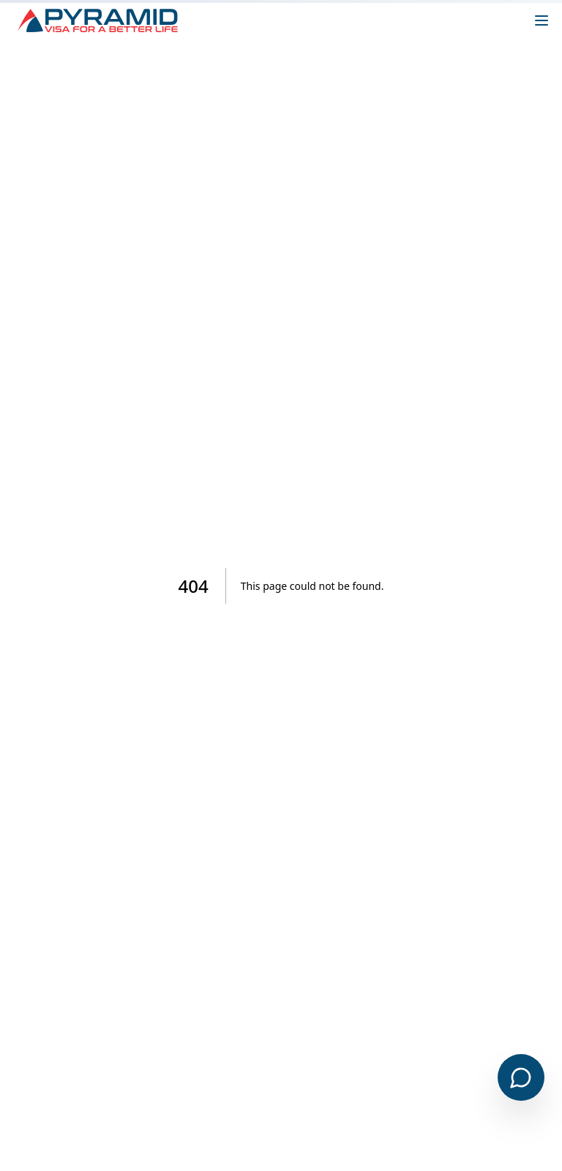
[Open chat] (521, 1077)
